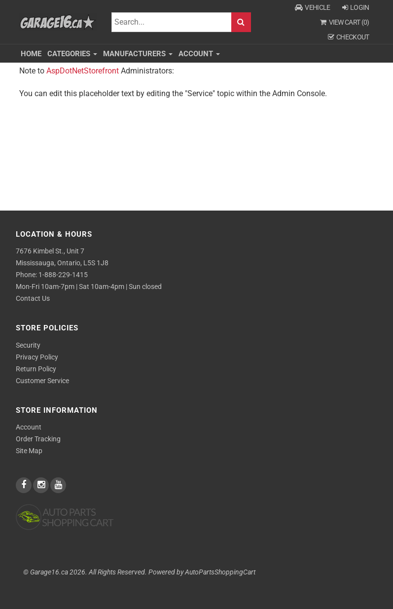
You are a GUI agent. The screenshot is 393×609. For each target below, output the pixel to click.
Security (28, 345)
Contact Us (33, 298)
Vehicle (312, 7)
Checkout (348, 37)
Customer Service (42, 381)
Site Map (29, 451)
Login (355, 7)
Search (241, 22)
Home (31, 53)
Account (199, 53)
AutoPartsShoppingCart (220, 572)
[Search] (171, 22)
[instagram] (41, 485)
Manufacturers (138, 53)
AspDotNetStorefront (82, 70)
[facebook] (24, 485)
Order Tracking (38, 439)
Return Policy (36, 369)
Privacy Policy (37, 357)
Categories (72, 53)
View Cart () (344, 22)
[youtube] (58, 485)
